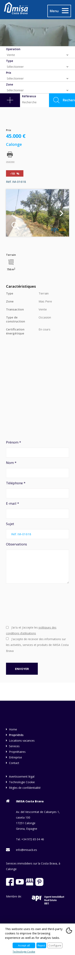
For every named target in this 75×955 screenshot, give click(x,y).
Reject (41, 945)
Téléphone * (37, 489)
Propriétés (16, 735)
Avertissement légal (21, 776)
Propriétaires (17, 752)
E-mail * (37, 510)
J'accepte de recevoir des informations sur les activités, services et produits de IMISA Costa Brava (37, 645)
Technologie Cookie (22, 782)
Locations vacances (22, 740)
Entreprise (15, 757)
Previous (13, 213)
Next (61, 213)
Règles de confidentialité (25, 788)
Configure (55, 945)
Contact (14, 763)
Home (13, 729)
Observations (37, 563)
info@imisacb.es (26, 850)
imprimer (10, 161)
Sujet (37, 530)
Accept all (24, 945)
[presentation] (22, 604)
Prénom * (37, 449)
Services (14, 746)
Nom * (37, 469)
